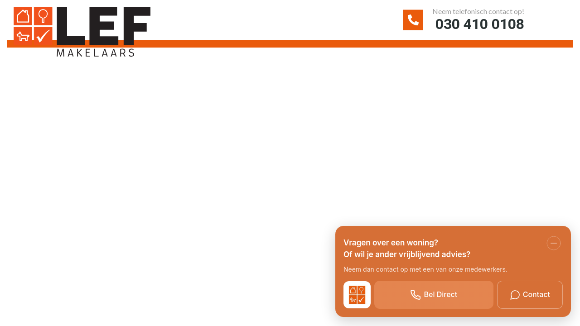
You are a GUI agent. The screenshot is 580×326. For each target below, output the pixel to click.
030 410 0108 (475, 24)
